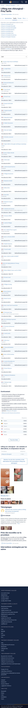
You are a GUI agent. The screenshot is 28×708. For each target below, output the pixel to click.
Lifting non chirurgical (10, 5)
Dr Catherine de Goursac (8, 208)
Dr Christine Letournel (8, 137)
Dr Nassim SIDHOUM (8, 103)
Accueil (2, 5)
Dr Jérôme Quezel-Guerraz (9, 166)
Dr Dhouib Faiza (6, 96)
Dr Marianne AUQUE (7, 180)
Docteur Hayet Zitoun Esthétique (10, 61)
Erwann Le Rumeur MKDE (9, 236)
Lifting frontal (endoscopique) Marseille (9, 612)
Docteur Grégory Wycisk (8, 152)
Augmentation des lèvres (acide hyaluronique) (10, 663)
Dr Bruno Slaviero (7, 291)
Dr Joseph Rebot (7, 68)
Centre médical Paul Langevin (10, 229)
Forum (19, 18)
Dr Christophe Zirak (7, 312)
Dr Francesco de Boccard (8, 326)
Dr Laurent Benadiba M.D (9, 361)
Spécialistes (8, 18)
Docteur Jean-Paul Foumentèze (10, 305)
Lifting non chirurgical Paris (7, 33)
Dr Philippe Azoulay (7, 284)
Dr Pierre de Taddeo (7, 130)
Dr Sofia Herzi (6, 340)
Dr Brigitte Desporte (7, 243)
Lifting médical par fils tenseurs (7, 644)
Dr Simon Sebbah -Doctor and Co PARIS (12, 270)
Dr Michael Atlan (7, 75)
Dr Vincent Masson (7, 368)
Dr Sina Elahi (6, 194)
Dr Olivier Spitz (6, 159)
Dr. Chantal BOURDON (8, 347)
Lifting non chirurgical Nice (7, 31)
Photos (25, 18)
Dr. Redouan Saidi (7, 382)
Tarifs (14, 18)
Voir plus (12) (5, 495)
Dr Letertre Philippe (7, 222)
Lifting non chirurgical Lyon (7, 24)
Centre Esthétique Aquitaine (9, 319)
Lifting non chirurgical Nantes (7, 29)
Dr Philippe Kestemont (8, 173)
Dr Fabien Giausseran (8, 123)
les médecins (8, 48)
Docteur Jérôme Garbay (8, 354)
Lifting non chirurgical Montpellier (8, 27)
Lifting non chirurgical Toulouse (8, 36)
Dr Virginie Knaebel (7, 110)
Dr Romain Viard (7, 277)
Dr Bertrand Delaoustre (8, 82)
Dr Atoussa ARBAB (7, 215)
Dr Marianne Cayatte (8, 201)
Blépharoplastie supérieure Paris (8, 614)
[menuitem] (8, 18)
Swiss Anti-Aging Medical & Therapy (11, 263)
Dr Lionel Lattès (6, 333)
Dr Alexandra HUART (7, 117)
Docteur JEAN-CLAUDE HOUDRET (11, 256)
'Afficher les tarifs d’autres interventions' (11, 413)
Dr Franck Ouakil (7, 249)
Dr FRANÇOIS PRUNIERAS (9, 375)
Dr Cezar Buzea (6, 89)
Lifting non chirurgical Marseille (8, 26)
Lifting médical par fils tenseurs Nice (9, 620)
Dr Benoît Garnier (7, 298)
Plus (18, 523)
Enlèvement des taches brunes (7, 658)
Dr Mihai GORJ (6, 187)
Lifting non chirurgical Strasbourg (8, 35)
